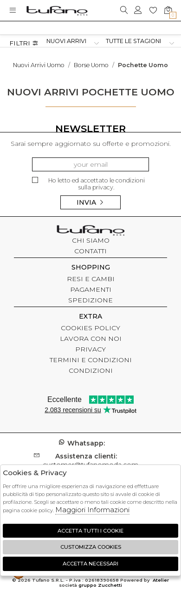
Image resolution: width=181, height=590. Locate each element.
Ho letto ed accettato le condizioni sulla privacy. (88, 184)
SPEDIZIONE (90, 300)
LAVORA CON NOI (91, 338)
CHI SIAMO (91, 240)
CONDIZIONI (91, 370)
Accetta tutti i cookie (90, 530)
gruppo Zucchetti (100, 585)
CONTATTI (90, 251)
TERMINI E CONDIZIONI (91, 360)
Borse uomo (91, 65)
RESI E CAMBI (91, 279)
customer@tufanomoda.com (90, 460)
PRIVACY (90, 349)
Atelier (161, 580)
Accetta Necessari (90, 563)
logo (57, 10)
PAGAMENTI (90, 289)
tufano (90, 231)
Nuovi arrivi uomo (39, 65)
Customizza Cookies (90, 547)
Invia (90, 202)
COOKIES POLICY (90, 328)
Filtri (24, 43)
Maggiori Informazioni (92, 509)
